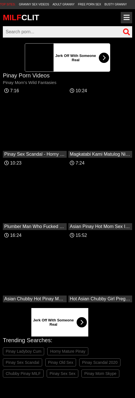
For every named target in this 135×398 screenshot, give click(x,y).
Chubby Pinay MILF (23, 373)
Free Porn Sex (89, 4)
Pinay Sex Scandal (22, 362)
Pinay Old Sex (60, 362)
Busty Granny (116, 4)
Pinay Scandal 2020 (100, 362)
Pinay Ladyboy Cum (23, 351)
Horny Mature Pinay (67, 351)
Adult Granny (63, 4)
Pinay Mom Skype (100, 373)
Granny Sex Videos (34, 4)
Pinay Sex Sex (62, 373)
